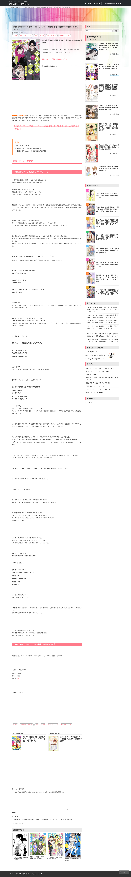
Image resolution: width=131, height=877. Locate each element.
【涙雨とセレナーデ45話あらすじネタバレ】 (30, 148)
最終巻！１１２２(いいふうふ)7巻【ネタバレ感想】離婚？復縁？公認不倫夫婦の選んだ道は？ (109, 67)
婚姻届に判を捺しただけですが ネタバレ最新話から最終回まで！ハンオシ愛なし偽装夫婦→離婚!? (108, 88)
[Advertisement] (65, 15)
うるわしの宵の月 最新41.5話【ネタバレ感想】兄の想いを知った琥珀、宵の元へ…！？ (107, 209)
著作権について (91, 403)
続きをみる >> (114, 54)
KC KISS (15, 36)
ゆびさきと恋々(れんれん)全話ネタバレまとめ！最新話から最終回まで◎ (107, 251)
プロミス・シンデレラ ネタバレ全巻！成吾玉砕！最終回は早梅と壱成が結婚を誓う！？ (109, 108)
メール (15, 816)
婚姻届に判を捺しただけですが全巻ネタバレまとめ (102, 379)
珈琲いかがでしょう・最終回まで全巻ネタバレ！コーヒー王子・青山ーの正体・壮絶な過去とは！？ (108, 127)
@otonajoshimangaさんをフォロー (96, 359)
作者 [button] (97, 3)
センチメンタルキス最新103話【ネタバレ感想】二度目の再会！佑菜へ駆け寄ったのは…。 (107, 223)
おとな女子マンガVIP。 (19, 3)
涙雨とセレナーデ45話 (22, 146)
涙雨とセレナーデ (51, 36)
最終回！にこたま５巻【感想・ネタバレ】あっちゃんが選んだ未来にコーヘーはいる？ (107, 278)
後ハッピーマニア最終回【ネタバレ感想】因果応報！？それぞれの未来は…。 (107, 237)
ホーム (88, 3)
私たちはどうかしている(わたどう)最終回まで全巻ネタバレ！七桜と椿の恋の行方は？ (109, 147)
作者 (36, 36)
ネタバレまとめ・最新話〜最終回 (99, 368)
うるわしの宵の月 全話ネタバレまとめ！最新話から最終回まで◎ (107, 196)
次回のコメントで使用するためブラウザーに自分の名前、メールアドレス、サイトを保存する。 (44, 820)
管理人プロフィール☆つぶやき (98, 389)
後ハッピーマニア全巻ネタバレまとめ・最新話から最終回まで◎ (107, 265)
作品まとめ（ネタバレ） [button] (112, 3)
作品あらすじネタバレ (26, 36)
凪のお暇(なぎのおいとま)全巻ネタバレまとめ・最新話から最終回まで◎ (108, 169)
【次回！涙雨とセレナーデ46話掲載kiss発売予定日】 (32, 151)
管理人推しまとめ (93, 392)
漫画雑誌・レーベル (64, 36)
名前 (14, 812)
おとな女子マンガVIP (22, 874)
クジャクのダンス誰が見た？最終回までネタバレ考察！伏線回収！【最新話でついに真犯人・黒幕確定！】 (108, 47)
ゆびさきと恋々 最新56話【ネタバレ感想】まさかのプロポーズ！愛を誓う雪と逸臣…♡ (107, 292)
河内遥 (42, 36)
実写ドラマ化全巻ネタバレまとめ (98, 383)
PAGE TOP (123, 872)
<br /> (18, 708)
